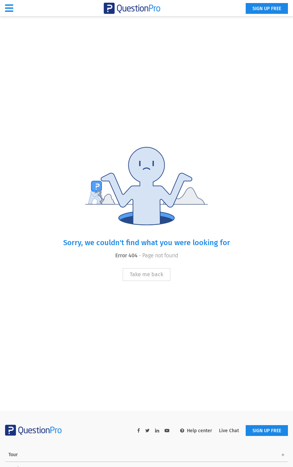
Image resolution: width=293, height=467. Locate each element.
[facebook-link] (138, 431)
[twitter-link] (147, 431)
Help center (196, 431)
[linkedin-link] (157, 431)
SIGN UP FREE (266, 8)
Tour (13, 455)
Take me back (146, 274)
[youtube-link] (167, 431)
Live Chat (229, 431)
